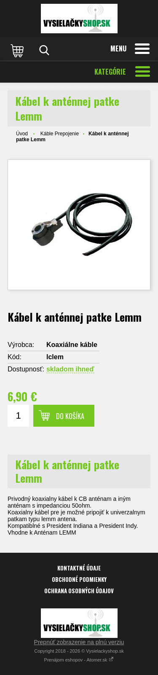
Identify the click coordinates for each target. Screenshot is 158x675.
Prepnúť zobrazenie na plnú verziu (79, 642)
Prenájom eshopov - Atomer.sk (79, 659)
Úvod (22, 134)
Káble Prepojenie (59, 134)
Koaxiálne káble (71, 344)
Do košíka (70, 416)
